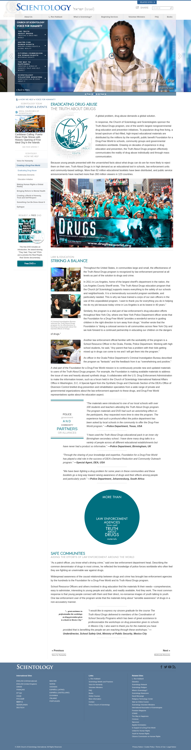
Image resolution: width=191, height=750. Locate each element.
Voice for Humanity (25, 161)
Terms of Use (160, 747)
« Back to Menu (23, 89)
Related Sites (147, 2)
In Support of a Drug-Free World (143, 728)
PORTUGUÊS (55, 701)
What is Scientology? (83, 17)
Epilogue (20, 207)
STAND (134, 713)
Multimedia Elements (26, 175)
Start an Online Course (140, 702)
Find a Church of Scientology (99, 705)
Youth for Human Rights (140, 733)
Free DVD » (30, 263)
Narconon (135, 722)
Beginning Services (109, 17)
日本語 (18, 696)
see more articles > (30, 147)
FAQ (157, 17)
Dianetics (135, 682)
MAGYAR (53, 681)
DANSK (19, 687)
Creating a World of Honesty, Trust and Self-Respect (29, 197)
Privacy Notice (137, 747)
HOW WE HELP (27, 99)
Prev (89, 94)
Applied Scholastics (139, 725)
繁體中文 (19, 702)
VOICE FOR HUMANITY (46, 99)
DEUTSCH (20, 707)
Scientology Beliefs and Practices (101, 682)
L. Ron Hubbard (55, 17)
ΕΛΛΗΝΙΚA (54, 695)
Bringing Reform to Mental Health (31, 191)
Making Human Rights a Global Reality (30, 185)
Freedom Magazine (139, 710)
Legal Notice (171, 747)
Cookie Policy (149, 747)
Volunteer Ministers (136, 17)
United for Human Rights (141, 731)
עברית (19, 693)
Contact (91, 702)
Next (102, 94)
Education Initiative (25, 179)
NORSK (52, 684)
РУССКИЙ (20, 699)
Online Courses (94, 696)
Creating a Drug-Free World (28, 165)
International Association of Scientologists (147, 707)
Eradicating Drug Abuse (27, 170)
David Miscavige (138, 696)
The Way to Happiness (140, 716)
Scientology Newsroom (140, 693)
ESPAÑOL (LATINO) (57, 690)
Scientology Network (139, 684)
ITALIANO (53, 698)
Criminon (135, 719)
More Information (95, 699)
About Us (28, 17)
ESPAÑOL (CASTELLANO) (60, 693)
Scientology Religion (139, 687)
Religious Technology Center (142, 699)
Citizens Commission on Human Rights (146, 736)
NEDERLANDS (22, 705)
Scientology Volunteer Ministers (143, 705)
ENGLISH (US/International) (26, 681)
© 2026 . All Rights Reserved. (38, 747)
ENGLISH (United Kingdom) (26, 684)
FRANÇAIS (20, 690)
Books (169, 17)
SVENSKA (53, 687)
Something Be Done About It (31, 202)
